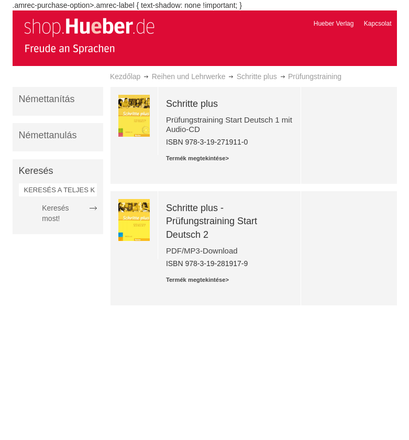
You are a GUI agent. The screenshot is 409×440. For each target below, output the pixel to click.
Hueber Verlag (334, 23)
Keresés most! (55, 213)
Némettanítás (47, 99)
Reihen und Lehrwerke (189, 76)
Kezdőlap (125, 76)
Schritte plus (257, 76)
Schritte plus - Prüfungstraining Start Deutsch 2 (211, 221)
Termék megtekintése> (197, 158)
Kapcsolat (378, 23)
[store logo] (89, 36)
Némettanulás (48, 135)
